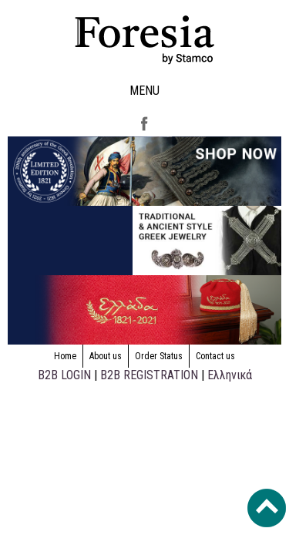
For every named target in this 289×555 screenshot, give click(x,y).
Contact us (215, 356)
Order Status (159, 356)
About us (105, 356)
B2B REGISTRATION (149, 375)
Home (65, 356)
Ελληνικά (229, 375)
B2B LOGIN (64, 375)
